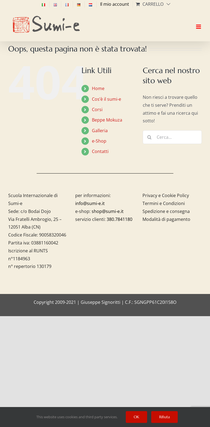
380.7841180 (119, 219)
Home (98, 88)
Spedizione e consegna (166, 211)
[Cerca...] (172, 137)
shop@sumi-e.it (108, 211)
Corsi (97, 109)
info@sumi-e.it (90, 203)
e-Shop (99, 141)
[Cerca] (149, 137)
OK (136, 416)
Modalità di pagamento (166, 219)
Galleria (100, 131)
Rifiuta (164, 416)
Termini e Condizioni (163, 203)
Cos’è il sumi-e (106, 99)
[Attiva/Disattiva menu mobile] (199, 22)
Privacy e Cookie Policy (165, 195)
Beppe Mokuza (107, 120)
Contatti (100, 151)
